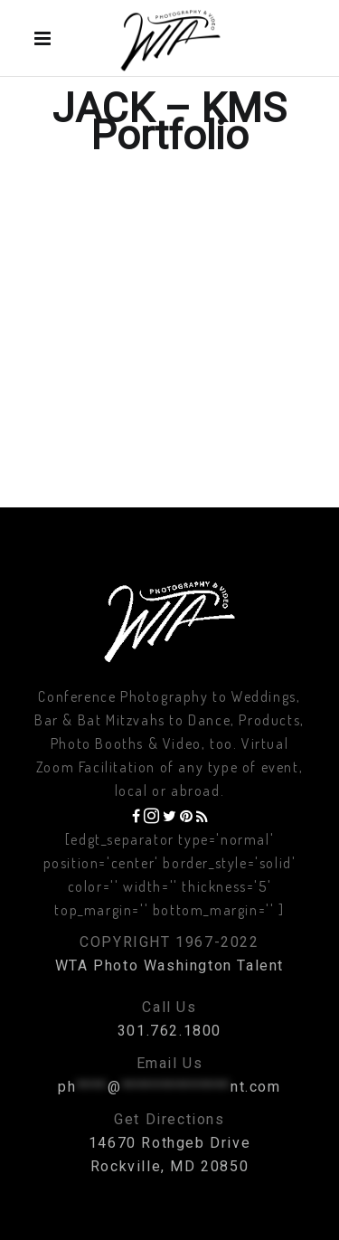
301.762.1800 (169, 1030)
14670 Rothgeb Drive (169, 1142)
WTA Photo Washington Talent (169, 965)
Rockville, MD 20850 (169, 1166)
